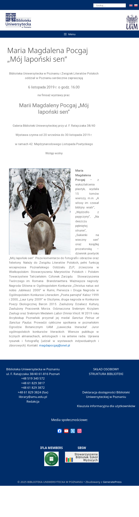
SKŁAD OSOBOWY (106, 369)
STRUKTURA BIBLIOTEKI (106, 374)
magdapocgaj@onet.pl (54, 345)
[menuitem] (130, 5)
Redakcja (33, 401)
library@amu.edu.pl (33, 397)
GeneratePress (112, 482)
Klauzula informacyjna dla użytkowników (106, 406)
